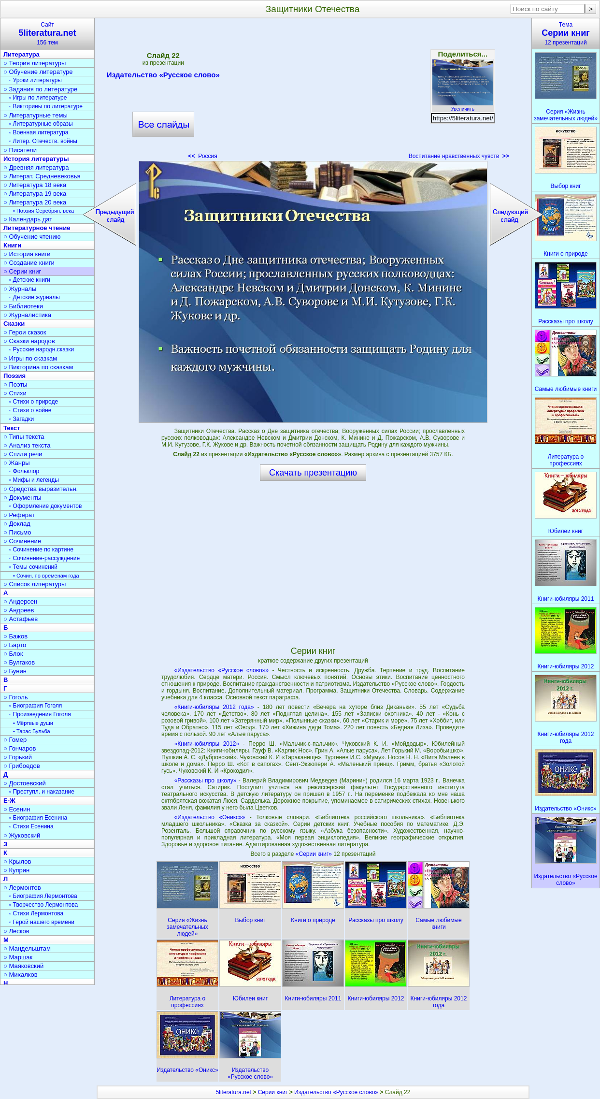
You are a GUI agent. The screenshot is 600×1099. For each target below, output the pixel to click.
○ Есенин (16, 809)
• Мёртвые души (33, 723)
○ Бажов (15, 636)
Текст (11, 428)
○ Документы (22, 497)
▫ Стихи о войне (30, 410)
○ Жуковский (21, 835)
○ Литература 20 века (34, 202)
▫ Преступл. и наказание (41, 791)
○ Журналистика (27, 314)
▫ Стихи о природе (33, 401)
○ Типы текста (23, 436)
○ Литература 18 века (34, 184)
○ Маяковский (23, 965)
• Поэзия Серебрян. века (43, 211)
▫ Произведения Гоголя (40, 714)
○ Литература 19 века (34, 193)
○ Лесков (16, 931)
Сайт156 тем (47, 33)
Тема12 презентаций (566, 33)
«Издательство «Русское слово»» (221, 670)
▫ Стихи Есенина (31, 826)
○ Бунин (15, 671)
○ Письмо (17, 532)
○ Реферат (19, 515)
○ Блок (13, 653)
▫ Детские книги (29, 279)
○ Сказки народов (29, 341)
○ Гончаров (19, 748)
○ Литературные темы (35, 115)
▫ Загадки (21, 419)
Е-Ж (9, 800)
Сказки (14, 323)
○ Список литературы (34, 584)
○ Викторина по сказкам (38, 367)
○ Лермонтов (22, 887)
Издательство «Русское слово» (163, 76)
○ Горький (17, 757)
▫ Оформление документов (45, 506)
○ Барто (14, 645)
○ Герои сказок (24, 332)
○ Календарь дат (27, 219)
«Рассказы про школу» (205, 780)
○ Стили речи (23, 454)
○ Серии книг (22, 271)
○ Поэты (15, 384)
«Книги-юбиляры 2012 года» (214, 707)
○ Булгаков (19, 662)
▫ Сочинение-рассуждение (44, 558)
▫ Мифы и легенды (34, 480)
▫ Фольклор (24, 471)
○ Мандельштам (27, 948)
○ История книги (27, 254)
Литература (21, 54)
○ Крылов (17, 861)
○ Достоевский (24, 783)
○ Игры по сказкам (30, 358)
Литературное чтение (36, 227)
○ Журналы (19, 288)
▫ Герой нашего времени (41, 922)
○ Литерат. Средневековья (42, 176)
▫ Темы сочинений (33, 567)
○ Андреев (18, 610)
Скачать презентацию (313, 472)
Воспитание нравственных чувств (459, 156)
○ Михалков (20, 974)
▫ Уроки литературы (35, 80)
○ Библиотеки (23, 306)
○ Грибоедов (21, 765)
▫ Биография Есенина (38, 817)
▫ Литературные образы (41, 123)
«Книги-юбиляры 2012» (206, 743)
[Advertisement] (313, 91)
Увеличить (462, 106)
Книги (12, 245)
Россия (202, 156)
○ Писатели (20, 150)
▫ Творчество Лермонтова (43, 904)
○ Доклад (16, 523)
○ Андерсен (20, 601)
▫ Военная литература (38, 132)
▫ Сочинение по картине (41, 549)
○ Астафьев (20, 618)
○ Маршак (17, 957)
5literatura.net (233, 1092)
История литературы (36, 158)
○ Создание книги (29, 262)
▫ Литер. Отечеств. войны (43, 141)
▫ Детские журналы (34, 297)
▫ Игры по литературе (38, 97)
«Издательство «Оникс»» (209, 817)
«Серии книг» (314, 854)
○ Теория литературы (34, 63)
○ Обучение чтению (32, 236)
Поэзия (14, 375)
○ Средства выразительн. (40, 488)
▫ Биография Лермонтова (43, 896)
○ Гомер (15, 739)
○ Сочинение (22, 541)
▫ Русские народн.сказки (41, 349)
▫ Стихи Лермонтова (36, 913)
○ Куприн (16, 870)
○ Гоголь (15, 697)
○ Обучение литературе (38, 71)
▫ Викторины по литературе (46, 106)
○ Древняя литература (36, 167)
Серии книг (273, 1092)
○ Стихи (15, 393)
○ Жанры (16, 462)
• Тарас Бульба (31, 731)
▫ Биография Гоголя (35, 705)
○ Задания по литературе (40, 89)
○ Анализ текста (26, 445)
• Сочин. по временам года (46, 575)
